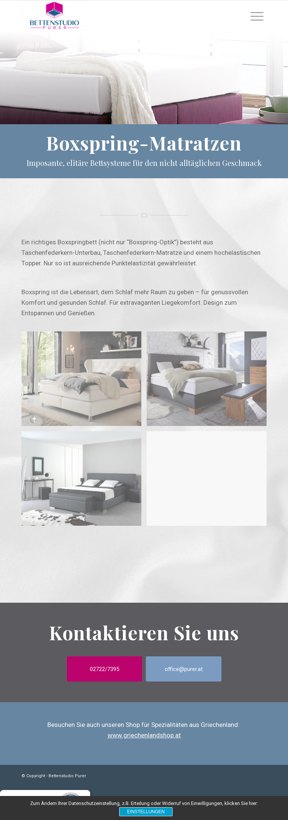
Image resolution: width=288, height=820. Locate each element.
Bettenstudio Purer (67, 775)
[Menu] (257, 15)
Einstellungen (146, 811)
